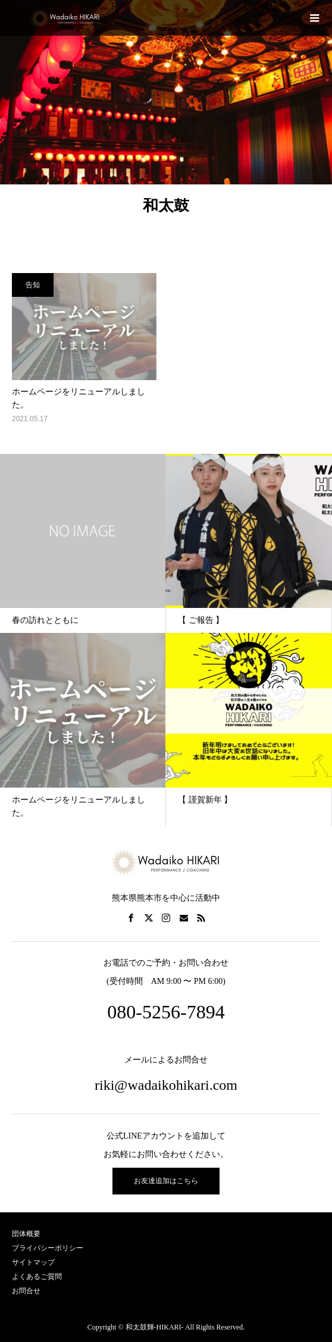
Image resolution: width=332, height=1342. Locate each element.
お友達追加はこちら (166, 1181)
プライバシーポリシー (47, 1248)
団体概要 (26, 1234)
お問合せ (26, 1291)
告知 (33, 285)
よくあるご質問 (37, 1276)
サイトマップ (33, 1262)
